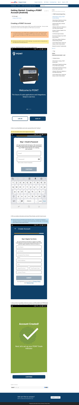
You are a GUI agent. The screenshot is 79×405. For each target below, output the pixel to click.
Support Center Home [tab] (39, 2)
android (53, 53)
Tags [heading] (54, 51)
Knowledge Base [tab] (53, 2)
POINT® (19, 5)
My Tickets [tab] (46, 2)
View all (53, 48)
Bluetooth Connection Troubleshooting (59, 46)
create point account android (57, 55)
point (64, 55)
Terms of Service (41, 403)
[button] (67, 2)
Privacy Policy (47, 403)
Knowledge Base (13, 5)
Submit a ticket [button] (55, 397)
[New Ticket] (55, 397)
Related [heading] (56, 58)
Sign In (59, 2)
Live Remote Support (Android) (58, 33)
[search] (54, 6)
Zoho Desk (36, 403)
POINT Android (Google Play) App (29, 5)
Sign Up (63, 2)
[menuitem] (59, 2)
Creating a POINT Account (16, 18)
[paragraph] (30, 202)
